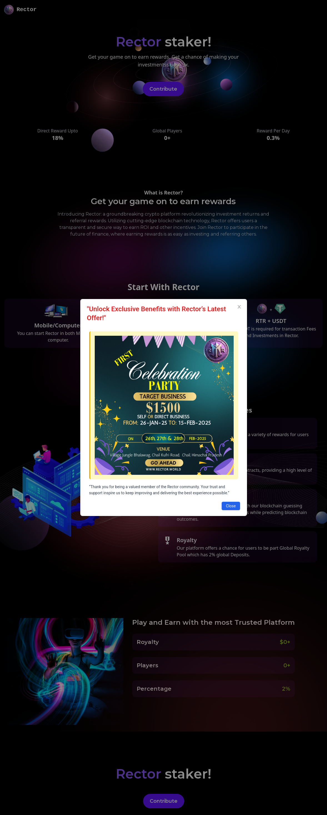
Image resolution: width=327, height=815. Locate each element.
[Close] (239, 307)
